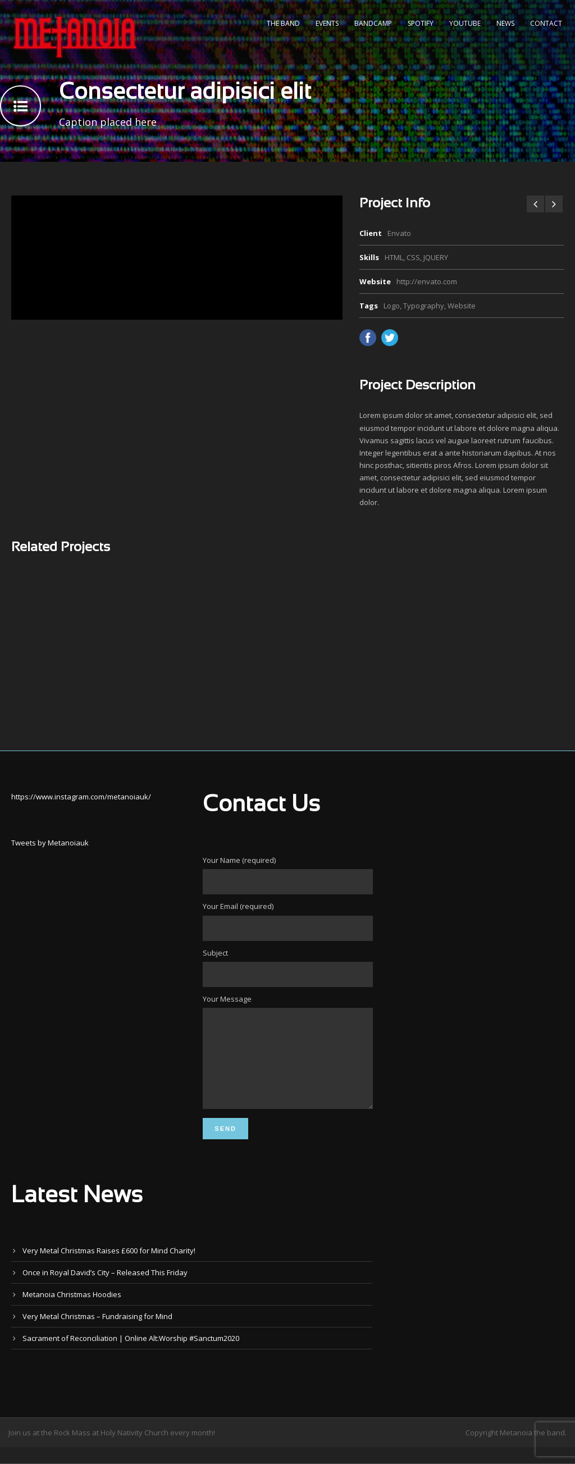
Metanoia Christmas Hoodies (71, 1311)
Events (327, 23)
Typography (423, 306)
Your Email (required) (287, 920)
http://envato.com (426, 281)
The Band (283, 23)
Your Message (287, 1061)
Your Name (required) (287, 874)
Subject (287, 967)
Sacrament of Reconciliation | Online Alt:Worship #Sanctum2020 (130, 1355)
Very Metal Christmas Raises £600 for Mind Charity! (108, 1267)
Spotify (420, 23)
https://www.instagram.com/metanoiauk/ (81, 797)
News (505, 23)
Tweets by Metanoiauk (50, 843)
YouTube (465, 23)
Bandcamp (373, 23)
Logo (392, 306)
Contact (546, 23)
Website (462, 306)
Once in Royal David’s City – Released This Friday (105, 1289)
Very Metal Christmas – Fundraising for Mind (97, 1333)
